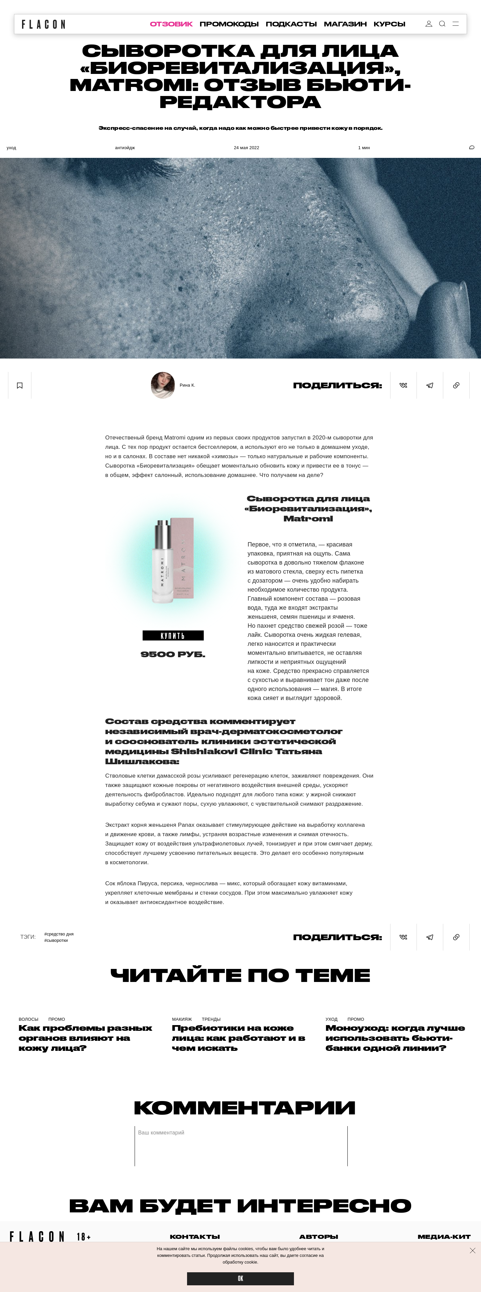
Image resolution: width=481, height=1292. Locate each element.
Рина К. (187, 385)
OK (240, 1278)
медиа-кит (444, 1236)
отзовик (171, 24)
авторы (318, 1236)
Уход (11, 147)
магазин (345, 24)
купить (173, 635)
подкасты (291, 24)
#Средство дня (58, 933)
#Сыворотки (56, 940)
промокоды (229, 24)
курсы (390, 24)
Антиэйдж (125, 147)
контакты (195, 1236)
